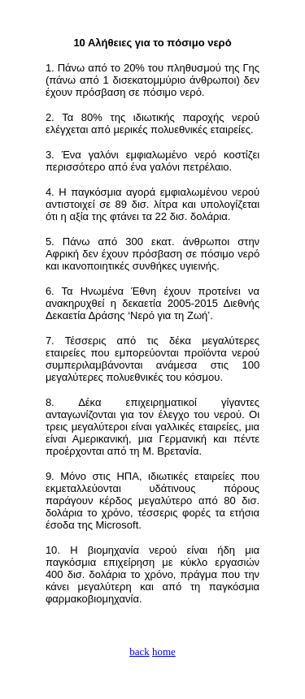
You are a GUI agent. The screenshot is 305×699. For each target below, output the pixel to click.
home (164, 651)
